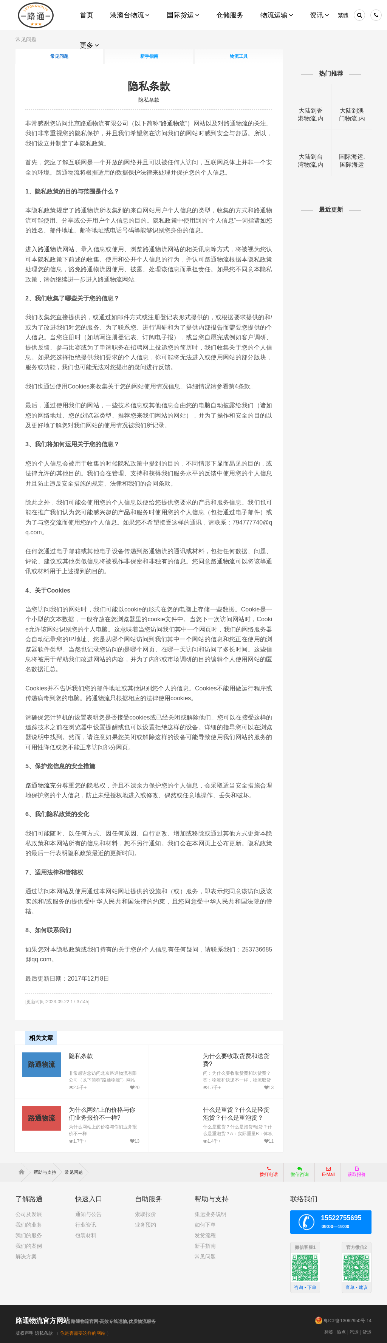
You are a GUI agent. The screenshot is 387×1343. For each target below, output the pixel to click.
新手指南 (205, 1246)
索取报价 (145, 1214)
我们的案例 (28, 1246)
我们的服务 (28, 1235)
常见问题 (205, 1256)
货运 (367, 1331)
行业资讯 (85, 1225)
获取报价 (357, 1172)
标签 (328, 1331)
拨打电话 (269, 1172)
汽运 (354, 1331)
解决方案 (26, 1256)
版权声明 (24, 1332)
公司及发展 (28, 1214)
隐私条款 (149, 86)
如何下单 (205, 1225)
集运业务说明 (210, 1214)
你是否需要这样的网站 (82, 1332)
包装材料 (85, 1235)
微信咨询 (297, 1174)
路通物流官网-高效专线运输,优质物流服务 (85, 1321)
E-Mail (328, 1172)
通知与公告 (88, 1214)
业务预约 (145, 1225)
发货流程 (205, 1235)
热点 (341, 1331)
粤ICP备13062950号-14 (348, 1320)
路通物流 (181, 123)
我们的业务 (28, 1225)
